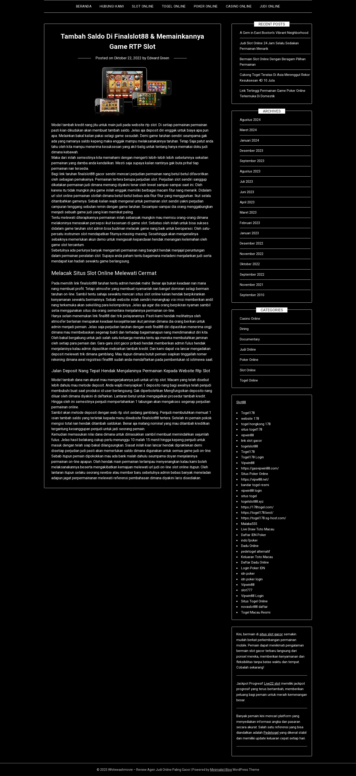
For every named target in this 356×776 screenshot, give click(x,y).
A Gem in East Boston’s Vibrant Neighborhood (274, 33)
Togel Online (174, 6)
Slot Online (143, 6)
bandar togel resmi (255, 485)
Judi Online (270, 6)
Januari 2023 (249, 233)
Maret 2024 (248, 130)
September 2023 (252, 161)
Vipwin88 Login (252, 596)
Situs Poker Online (254, 474)
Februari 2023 (250, 223)
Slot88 (241, 402)
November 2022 (251, 254)
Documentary (250, 339)
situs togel (249, 496)
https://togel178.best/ (257, 513)
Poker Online (206, 6)
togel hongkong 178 (256, 424)
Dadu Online (250, 546)
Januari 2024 (249, 140)
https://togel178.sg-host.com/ (263, 518)
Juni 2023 (247, 192)
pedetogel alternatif (255, 551)
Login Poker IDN (253, 568)
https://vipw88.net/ (255, 479)
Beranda (84, 6)
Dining (244, 329)
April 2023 (247, 202)
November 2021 (251, 285)
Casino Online (239, 6)
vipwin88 (247, 435)
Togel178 (248, 413)
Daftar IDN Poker (253, 535)
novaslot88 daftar (254, 607)
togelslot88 (249, 446)
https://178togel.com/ (257, 507)
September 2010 (252, 295)
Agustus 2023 (250, 171)
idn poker (248, 573)
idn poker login (252, 579)
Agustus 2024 (250, 120)
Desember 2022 (251, 243)
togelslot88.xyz (252, 501)
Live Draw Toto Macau (257, 529)
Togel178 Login (252, 457)
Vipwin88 (248, 463)
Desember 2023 (251, 151)
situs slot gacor (271, 634)
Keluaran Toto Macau (257, 557)
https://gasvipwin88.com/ (260, 468)
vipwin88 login (251, 491)
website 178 (250, 419)
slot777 (246, 590)
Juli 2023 (246, 182)
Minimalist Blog (221, 769)
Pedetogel (271, 733)
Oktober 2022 (250, 264)
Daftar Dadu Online (255, 562)
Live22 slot (272, 683)
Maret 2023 (248, 212)
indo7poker (249, 540)
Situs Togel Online (254, 601)
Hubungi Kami (112, 6)
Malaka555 (249, 524)
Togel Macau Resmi (255, 612)
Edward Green (159, 58)
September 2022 (252, 274)
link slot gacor (251, 441)
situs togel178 (251, 429)
